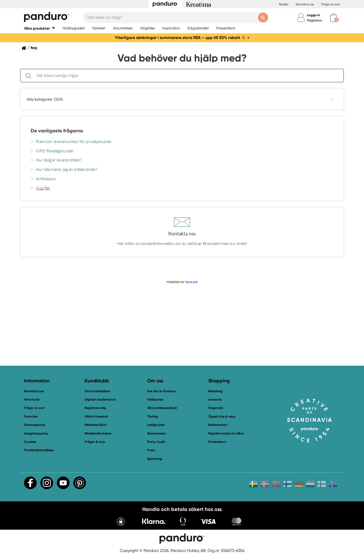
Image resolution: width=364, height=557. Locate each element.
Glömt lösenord (96, 416)
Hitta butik (32, 399)
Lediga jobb (156, 425)
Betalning (215, 391)
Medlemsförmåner (98, 433)
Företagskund (34, 425)
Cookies (30, 442)
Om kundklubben (97, 391)
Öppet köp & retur (222, 416)
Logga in (313, 15)
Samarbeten (156, 433)
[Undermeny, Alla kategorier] (332, 99)
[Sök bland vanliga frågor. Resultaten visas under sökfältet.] (186, 75)
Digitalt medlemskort (100, 399)
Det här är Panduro (161, 391)
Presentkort (217, 442)
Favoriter (31, 416)
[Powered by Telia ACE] (182, 282)
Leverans (215, 399)
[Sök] (28, 75)
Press (151, 450)
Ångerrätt (215, 408)
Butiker (283, 4)
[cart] (333, 17)
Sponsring (154, 459)
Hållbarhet (155, 399)
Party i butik (156, 442)
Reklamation (217, 425)
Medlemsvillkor (96, 425)
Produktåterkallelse (39, 450)
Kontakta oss (305, 4)
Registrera (314, 20)
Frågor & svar (330, 4)
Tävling (152, 416)
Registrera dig (95, 408)
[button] (39, 28)
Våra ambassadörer (162, 408)
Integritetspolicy (36, 433)
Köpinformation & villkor (226, 433)
